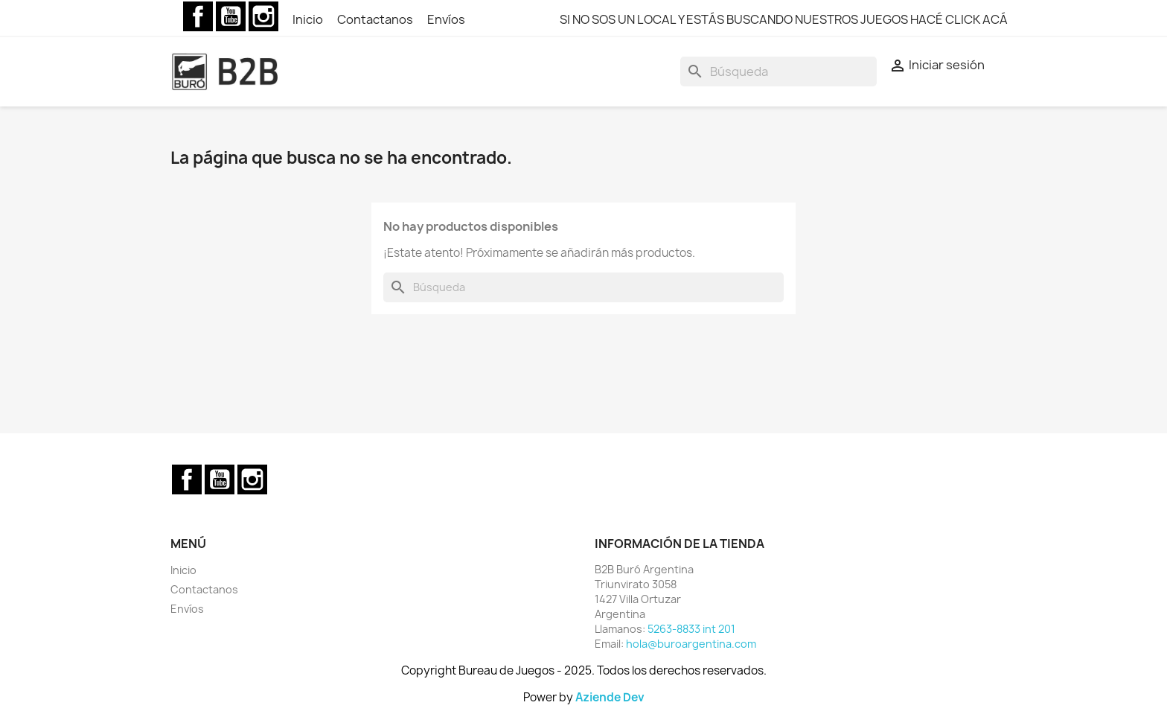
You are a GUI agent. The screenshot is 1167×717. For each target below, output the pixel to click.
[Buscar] (778, 71)
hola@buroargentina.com (691, 644)
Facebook (198, 16)
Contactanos (376, 19)
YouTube (231, 16)
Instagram (263, 16)
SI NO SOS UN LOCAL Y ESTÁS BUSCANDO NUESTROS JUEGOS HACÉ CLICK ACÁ (784, 19)
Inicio (308, 19)
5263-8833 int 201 (691, 629)
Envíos (446, 19)
